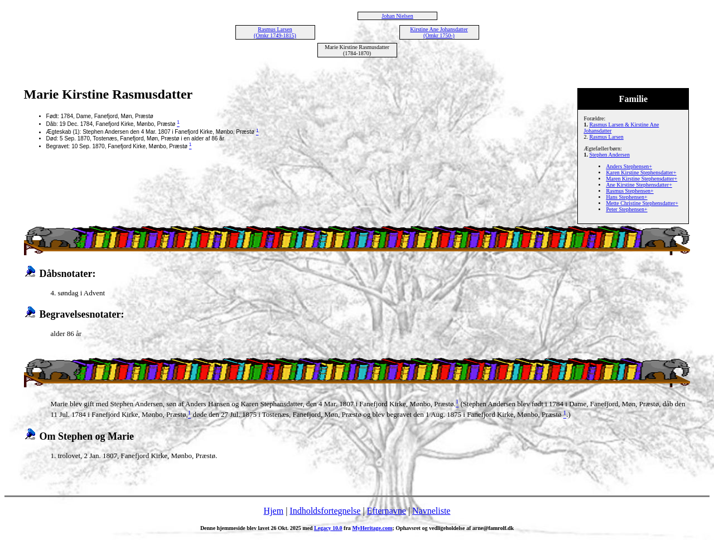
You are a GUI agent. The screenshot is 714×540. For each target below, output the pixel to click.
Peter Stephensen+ (626, 209)
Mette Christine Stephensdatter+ (642, 203)
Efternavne (386, 510)
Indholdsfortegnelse (325, 510)
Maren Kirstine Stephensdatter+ (641, 179)
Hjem (274, 510)
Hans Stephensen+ (626, 197)
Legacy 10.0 (328, 528)
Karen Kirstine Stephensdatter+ (641, 172)
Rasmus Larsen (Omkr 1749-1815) (275, 32)
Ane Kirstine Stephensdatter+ (639, 185)
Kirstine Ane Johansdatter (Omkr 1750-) (438, 32)
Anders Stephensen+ (629, 166)
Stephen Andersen (609, 155)
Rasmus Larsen (606, 137)
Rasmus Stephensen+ (629, 191)
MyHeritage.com (372, 528)
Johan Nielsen (397, 16)
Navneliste (431, 510)
